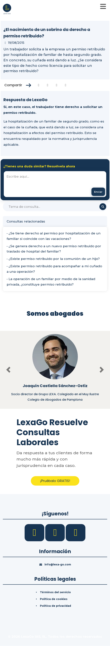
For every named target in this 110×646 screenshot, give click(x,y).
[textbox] (55, 184)
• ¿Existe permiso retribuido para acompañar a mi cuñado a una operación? (54, 268)
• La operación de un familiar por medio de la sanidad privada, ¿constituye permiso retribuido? (51, 281)
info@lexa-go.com (57, 564)
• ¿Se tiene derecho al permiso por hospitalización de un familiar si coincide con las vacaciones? (54, 236)
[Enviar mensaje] (98, 192)
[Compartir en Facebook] (39, 85)
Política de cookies (53, 599)
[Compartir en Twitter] (47, 85)
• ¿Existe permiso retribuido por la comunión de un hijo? (53, 259)
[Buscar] (55, 206)
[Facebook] (35, 532)
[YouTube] (75, 532)
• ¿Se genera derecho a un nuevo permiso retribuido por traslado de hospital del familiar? (54, 248)
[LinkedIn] (55, 532)
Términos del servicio (55, 592)
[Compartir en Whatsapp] (65, 85)
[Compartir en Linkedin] (57, 85)
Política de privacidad (55, 606)
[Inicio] (7, 9)
